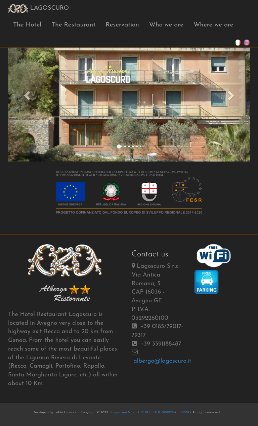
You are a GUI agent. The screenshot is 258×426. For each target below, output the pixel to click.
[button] (26, 94)
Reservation (122, 25)
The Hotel (27, 25)
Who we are (166, 25)
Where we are (213, 25)
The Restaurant (73, 25)
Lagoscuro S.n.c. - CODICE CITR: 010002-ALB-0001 (149, 412)
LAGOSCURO (38, 8)
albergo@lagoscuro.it (162, 361)
